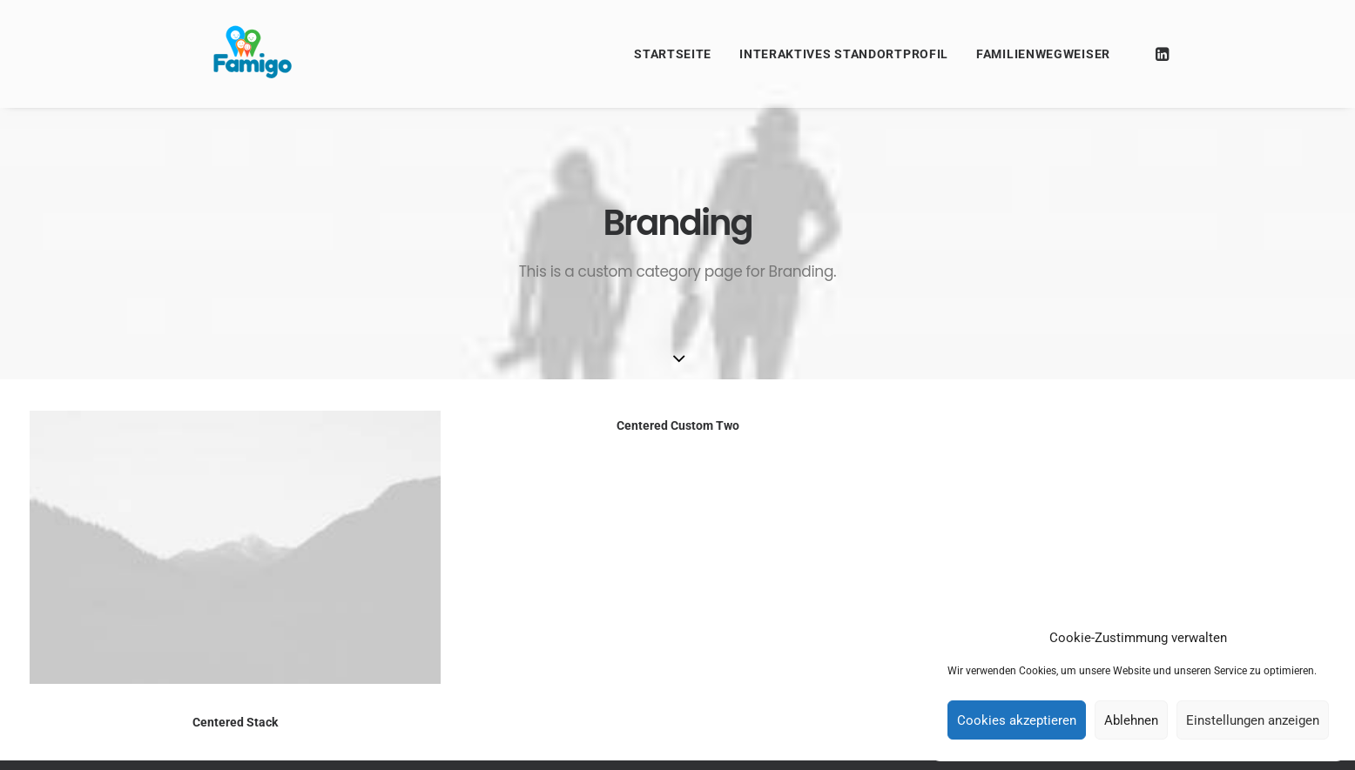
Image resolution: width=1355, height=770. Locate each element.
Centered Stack (235, 722)
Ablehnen (1131, 720)
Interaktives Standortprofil (843, 54)
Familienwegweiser (1043, 54)
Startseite (672, 54)
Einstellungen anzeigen (1252, 720)
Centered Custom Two (678, 426)
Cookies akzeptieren (1016, 720)
